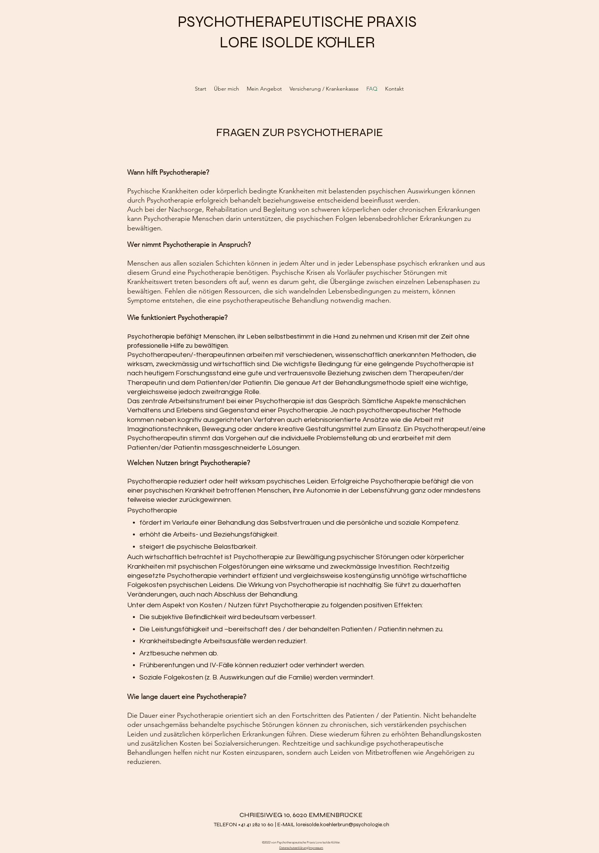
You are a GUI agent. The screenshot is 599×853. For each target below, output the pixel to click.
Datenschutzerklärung (293, 848)
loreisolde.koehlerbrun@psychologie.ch (342, 824)
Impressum (316, 848)
